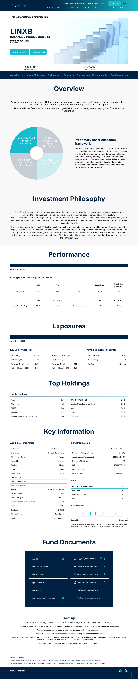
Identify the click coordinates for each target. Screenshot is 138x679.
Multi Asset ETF (68, 8)
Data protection (80, 663)
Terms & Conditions (16, 663)
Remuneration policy (30, 663)
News (79, 8)
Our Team (88, 8)
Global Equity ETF (53, 8)
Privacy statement (92, 663)
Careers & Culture (119, 8)
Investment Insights (102, 8)
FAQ (103, 3)
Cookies (102, 663)
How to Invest (93, 3)
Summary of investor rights (65, 663)
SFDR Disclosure (50, 663)
